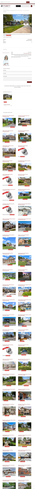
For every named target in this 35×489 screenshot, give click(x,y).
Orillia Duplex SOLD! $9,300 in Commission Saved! (23, 146)
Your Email (4, 73)
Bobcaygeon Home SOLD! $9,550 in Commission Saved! (8, 116)
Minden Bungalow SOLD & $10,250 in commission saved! (9, 465)
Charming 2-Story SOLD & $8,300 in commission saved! (24, 420)
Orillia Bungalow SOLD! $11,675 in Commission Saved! (8, 146)
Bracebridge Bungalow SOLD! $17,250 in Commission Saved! (24, 315)
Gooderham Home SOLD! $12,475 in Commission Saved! (8, 204)
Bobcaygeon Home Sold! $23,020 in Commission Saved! (8, 285)
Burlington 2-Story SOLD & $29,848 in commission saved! (24, 405)
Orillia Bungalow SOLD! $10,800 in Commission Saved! (8, 330)
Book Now (28, 2)
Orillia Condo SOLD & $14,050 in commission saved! (8, 450)
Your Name (4, 70)
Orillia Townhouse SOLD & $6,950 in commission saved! (8, 405)
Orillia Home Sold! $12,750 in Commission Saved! (23, 270)
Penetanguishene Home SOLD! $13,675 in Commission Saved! (24, 219)
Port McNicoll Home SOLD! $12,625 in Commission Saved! (24, 161)
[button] (4, 23)
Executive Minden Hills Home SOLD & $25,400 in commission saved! (24, 359)
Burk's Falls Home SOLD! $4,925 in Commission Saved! (23, 131)
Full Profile (29, 58)
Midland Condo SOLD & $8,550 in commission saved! (23, 480)
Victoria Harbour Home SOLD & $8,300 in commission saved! (9, 389)
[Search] (31, 6)
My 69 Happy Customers (6, 65)
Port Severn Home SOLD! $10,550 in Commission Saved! (8, 315)
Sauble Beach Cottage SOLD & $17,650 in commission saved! (24, 374)
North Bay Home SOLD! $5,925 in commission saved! (8, 345)
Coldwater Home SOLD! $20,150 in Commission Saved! (23, 116)
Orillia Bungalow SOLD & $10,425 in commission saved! (8, 435)
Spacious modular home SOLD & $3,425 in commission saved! (9, 420)
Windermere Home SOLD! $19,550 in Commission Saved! (24, 190)
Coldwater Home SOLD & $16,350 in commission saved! (24, 389)
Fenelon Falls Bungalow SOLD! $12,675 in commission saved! (9, 190)
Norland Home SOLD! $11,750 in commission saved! (23, 345)
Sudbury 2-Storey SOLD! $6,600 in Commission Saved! (23, 235)
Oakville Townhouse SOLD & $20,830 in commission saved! (24, 465)
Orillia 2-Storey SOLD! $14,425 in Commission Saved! (8, 131)
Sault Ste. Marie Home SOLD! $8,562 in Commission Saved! (24, 204)
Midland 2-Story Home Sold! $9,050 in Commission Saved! (9, 300)
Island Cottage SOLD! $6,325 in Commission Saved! (8, 175)
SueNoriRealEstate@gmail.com (27, 53)
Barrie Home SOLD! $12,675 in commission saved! (23, 175)
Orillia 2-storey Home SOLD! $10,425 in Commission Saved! (9, 219)
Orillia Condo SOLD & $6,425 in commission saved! (8, 359)
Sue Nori (31, 39)
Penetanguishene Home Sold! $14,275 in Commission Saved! (24, 285)
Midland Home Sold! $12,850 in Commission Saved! (8, 270)
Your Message (5, 76)
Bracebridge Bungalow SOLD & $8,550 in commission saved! (9, 480)
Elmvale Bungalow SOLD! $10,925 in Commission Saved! (8, 235)
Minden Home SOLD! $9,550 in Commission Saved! (7, 161)
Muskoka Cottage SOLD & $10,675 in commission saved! (8, 374)
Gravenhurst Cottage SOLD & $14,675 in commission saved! (24, 435)
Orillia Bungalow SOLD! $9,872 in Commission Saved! (23, 253)
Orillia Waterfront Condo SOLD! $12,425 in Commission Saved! (24, 300)
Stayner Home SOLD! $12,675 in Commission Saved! (8, 253)
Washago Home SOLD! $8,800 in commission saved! (23, 330)
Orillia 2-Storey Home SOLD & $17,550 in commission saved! (24, 450)
